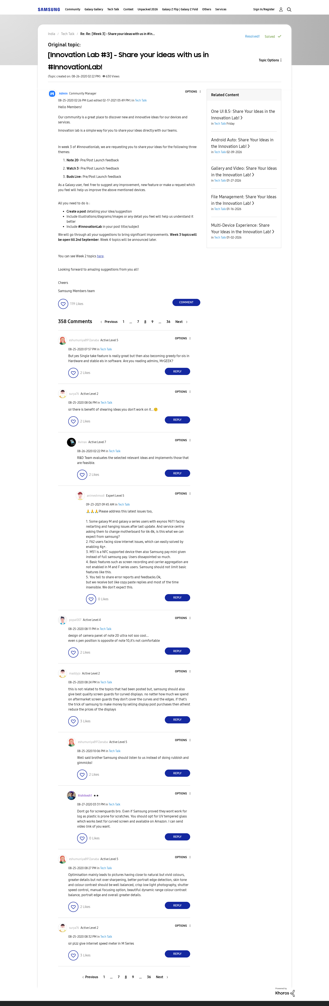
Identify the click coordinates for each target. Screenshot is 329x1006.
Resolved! (252, 36)
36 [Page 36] (168, 322)
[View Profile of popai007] (75, 620)
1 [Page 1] (123, 322)
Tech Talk (113, 9)
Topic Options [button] (269, 60)
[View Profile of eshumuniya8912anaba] (84, 340)
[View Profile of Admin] (63, 93)
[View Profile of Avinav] (82, 442)
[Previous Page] (110, 321)
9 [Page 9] (152, 322)
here (100, 256)
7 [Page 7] (138, 322)
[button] (193, 92)
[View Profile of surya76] (74, 394)
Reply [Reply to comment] (177, 371)
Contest (128, 9)
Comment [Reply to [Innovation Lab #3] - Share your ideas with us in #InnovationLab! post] (186, 302)
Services (220, 9)
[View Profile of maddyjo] (75, 673)
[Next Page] (181, 321)
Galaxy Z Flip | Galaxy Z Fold (180, 9)
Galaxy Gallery (94, 9)
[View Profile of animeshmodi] (96, 496)
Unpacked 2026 (148, 9)
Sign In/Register (264, 9)
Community (72, 9)
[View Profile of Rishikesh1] (85, 795)
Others (206, 9)
